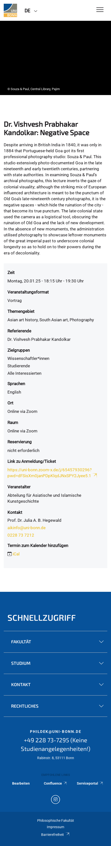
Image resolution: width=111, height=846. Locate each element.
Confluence (55, 783)
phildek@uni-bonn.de (55, 731)
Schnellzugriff (41, 617)
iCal (16, 553)
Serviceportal (90, 783)
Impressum (55, 827)
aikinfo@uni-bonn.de (26, 527)
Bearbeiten (21, 783)
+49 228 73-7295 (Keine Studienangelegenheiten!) (55, 744)
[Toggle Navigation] (100, 10)
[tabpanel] (55, 58)
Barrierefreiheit (55, 835)
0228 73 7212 (20, 535)
